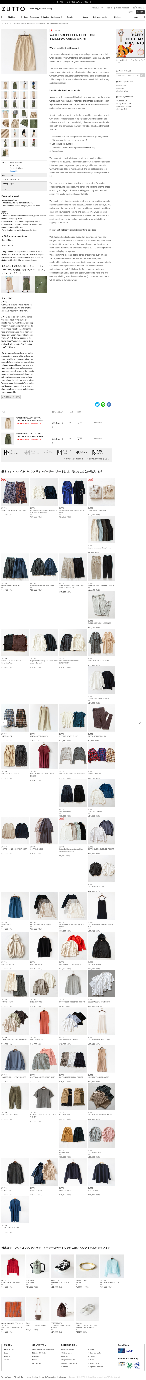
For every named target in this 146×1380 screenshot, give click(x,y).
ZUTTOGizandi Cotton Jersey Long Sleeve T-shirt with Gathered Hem (43, 510)
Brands (34, 1360)
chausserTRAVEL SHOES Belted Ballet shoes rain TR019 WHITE (86, 1325)
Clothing (11, 17)
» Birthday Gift (121, 109)
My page (7, 1356)
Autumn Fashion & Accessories (43, 1349)
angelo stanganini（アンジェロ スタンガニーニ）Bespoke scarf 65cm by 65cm (12, 1325)
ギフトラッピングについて (74, 459)
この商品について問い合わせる (99, 459)
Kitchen (117, 17)
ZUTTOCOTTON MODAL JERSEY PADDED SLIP (101, 924)
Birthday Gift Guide (39, 1353)
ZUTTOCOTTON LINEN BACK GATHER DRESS (42, 774)
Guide (6, 1353)
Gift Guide (35, 1356)
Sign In (109, 8)
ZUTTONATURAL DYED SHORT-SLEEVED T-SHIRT (43, 1115)
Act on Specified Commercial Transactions (41, 1377)
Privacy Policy (19, 1377)
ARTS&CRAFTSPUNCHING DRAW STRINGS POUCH (61, 1325)
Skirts (23, 23)
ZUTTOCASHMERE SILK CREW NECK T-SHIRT (71, 924)
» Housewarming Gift (124, 106)
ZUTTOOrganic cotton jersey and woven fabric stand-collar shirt (44, 661)
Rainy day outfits (100, 17)
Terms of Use (6, 1377)
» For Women (121, 86)
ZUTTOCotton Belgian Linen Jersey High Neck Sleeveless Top (71, 849)
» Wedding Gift (121, 101)
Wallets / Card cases (51, 17)
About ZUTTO (97, 8)
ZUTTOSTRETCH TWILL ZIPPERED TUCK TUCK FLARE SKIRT (72, 585)
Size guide (13, 171)
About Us (62, 1377)
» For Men (120, 88)
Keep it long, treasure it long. (40, 9)
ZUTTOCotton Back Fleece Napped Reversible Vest (11, 661)
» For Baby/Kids (122, 91)
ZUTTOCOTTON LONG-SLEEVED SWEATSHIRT (69, 661)
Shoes (85, 17)
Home (135, 17)
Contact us (7, 1360)
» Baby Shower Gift (123, 104)
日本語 (131, 12)
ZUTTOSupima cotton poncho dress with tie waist (72, 510)
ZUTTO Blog (36, 1363)
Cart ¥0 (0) (140, 8)
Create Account (122, 8)
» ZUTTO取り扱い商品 (11, 397)
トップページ (6, 23)
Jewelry (70, 17)
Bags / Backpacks (31, 17)
